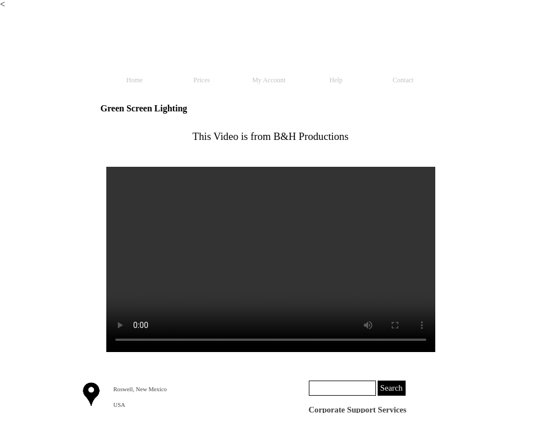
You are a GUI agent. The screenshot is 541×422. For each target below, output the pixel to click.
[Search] (342, 388)
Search (391, 387)
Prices (202, 80)
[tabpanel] (270, 136)
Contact (403, 80)
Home (134, 80)
